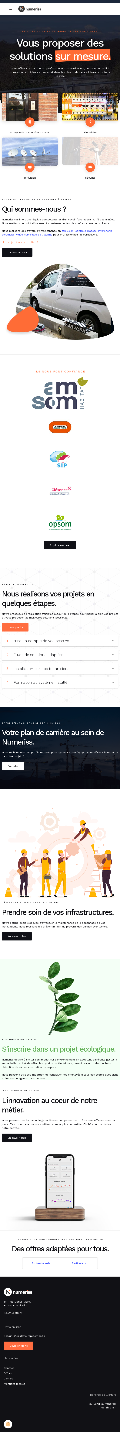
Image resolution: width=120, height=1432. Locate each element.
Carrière (8, 1378)
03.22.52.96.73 (13, 1312)
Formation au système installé (60, 682)
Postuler (13, 766)
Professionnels (41, 1263)
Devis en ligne (18, 1345)
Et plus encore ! (60, 545)
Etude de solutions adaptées (60, 655)
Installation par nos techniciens (60, 668)
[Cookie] (8, 1424)
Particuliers (79, 1263)
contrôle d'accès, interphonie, (94, 230)
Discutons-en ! (17, 252)
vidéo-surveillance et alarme (34, 234)
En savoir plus (17, 936)
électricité (8, 234)
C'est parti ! (15, 627)
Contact (9, 1367)
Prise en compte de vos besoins (60, 641)
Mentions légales (14, 1383)
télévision (68, 230)
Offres (8, 1373)
